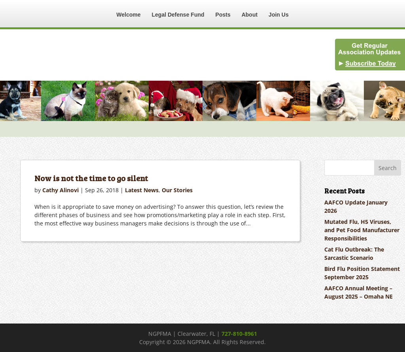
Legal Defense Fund (178, 14)
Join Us (279, 14)
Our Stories (177, 190)
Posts (223, 14)
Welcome (128, 14)
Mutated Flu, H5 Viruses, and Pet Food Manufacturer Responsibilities (361, 230)
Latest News (142, 190)
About (249, 14)
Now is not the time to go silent (91, 178)
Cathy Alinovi (60, 190)
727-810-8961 (239, 333)
